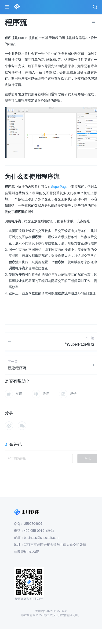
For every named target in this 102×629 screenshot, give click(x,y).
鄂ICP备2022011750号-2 (50, 611)
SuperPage (59, 187)
